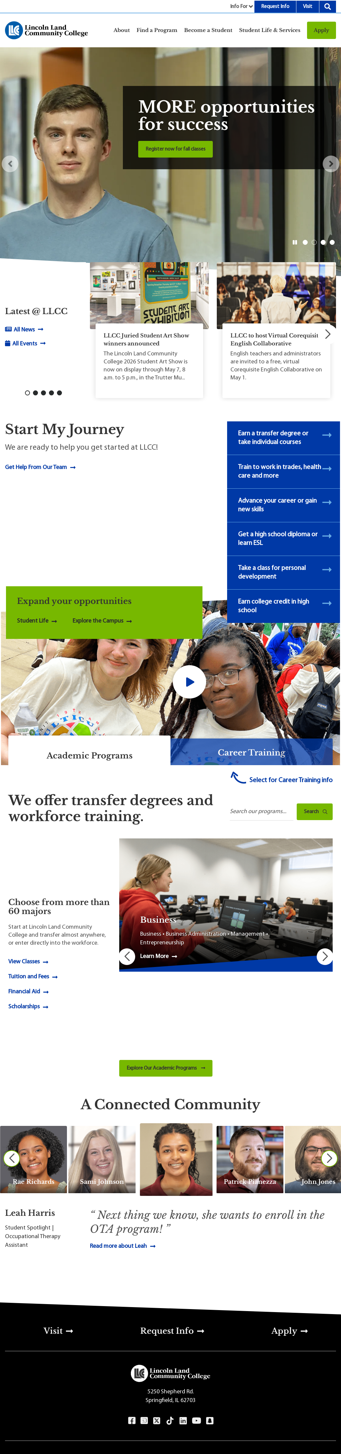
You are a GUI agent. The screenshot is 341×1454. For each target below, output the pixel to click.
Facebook (131, 1340)
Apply (321, 30)
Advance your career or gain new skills (277, 505)
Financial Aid (24, 951)
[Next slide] (329, 1078)
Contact (160, 1378)
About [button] (122, 30)
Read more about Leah (118, 1166)
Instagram (144, 1340)
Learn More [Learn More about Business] (154, 956)
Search (327, 7)
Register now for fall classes (175, 149)
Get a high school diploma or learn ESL (278, 539)
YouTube (196, 1340)
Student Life (32, 621)
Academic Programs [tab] (90, 755)
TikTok (170, 1340)
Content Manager (137, 1443)
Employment (160, 1399)
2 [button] (314, 242)
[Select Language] (160, 1415)
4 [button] (332, 242)
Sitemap (279, 1389)
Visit (307, 6)
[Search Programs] (261, 812)
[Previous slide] (11, 1078)
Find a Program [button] (157, 30)
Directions (160, 1389)
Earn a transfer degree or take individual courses (273, 438)
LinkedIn (182, 1340)
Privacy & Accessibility (279, 1378)
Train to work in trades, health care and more (279, 471)
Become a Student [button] (208, 30)
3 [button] (323, 242)
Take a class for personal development (272, 572)
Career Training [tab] (251, 752)
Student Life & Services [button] (269, 30)
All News (23, 330)
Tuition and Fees (28, 936)
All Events (24, 344)
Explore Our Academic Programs (166, 988)
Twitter (157, 1340)
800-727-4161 (52, 1389)
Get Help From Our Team (36, 467)
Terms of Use (100, 1443)
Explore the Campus (98, 621)
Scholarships (24, 966)
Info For (238, 6)
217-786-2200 (52, 1378)
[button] (10, 164)
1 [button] (305, 242)
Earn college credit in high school (273, 606)
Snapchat (209, 1340)
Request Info (275, 6)
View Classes (24, 922)
